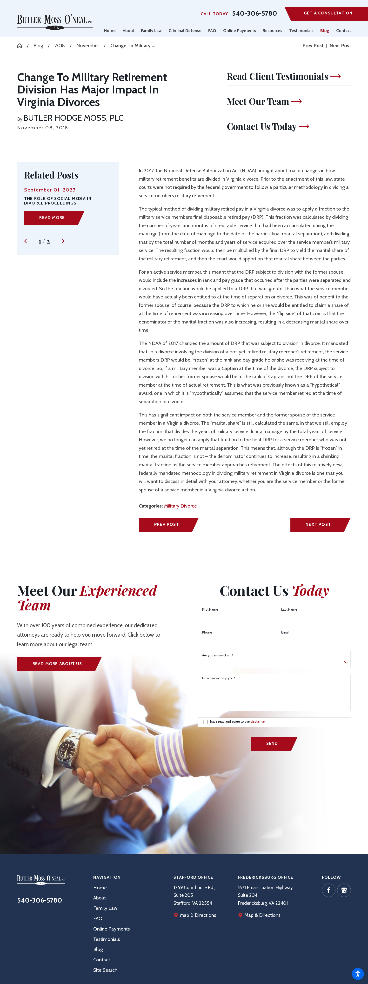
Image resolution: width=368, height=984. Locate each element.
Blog (38, 45)
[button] (358, 974)
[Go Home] (22, 45)
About (99, 898)
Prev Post (166, 524)
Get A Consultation (328, 12)
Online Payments (111, 929)
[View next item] (59, 241)
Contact (101, 960)
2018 (59, 45)
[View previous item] (29, 241)
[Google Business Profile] (344, 890)
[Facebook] (328, 890)
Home (100, 888)
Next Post (318, 524)
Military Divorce (180, 506)
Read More (52, 217)
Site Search (105, 970)
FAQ (97, 918)
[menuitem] (111, 30)
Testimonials (106, 939)
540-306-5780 (254, 13)
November (87, 45)
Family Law (105, 908)
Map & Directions (262, 915)
